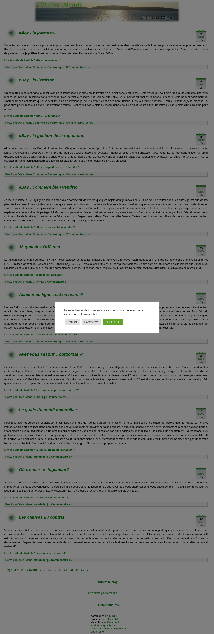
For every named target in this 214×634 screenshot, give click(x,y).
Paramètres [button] (91, 322)
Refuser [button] (72, 322)
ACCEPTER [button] (113, 322)
